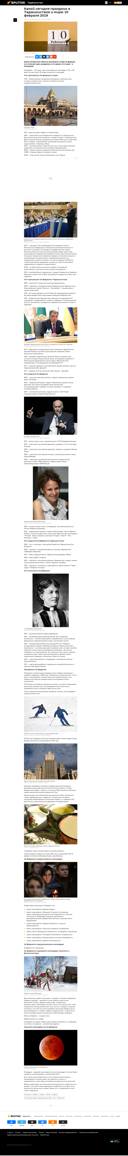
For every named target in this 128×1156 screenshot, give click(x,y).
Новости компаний (51, 1132)
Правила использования (30, 1132)
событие (48, 1094)
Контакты (18, 1132)
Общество (35, 1094)
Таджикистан (61, 1098)
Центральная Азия (51, 1116)
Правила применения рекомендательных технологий (22, 1135)
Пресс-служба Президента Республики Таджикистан (38, 346)
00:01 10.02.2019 (29, 19)
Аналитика (104, 1116)
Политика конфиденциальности (68, 1132)
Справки (42, 1094)
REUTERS (27, 1068)
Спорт (112, 1116)
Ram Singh (34, 129)
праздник (55, 1094)
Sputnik (27, 242)
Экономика (78, 1116)
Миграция (96, 1116)
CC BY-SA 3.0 (27, 129)
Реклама (41, 1132)
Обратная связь (44, 1135)
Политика (68, 1116)
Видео (118, 1116)
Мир (55, 1098)
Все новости (28, 1094)
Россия (61, 1116)
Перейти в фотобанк (44, 242)
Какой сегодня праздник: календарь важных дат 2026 (38, 1098)
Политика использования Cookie (88, 1132)
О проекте (10, 1132)
